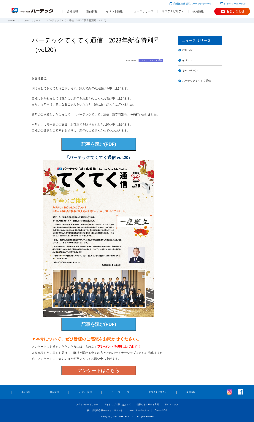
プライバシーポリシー (87, 404)
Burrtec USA (161, 410)
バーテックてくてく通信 (196, 80)
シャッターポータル (235, 3)
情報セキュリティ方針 (148, 404)
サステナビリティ (173, 11)
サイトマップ (171, 404)
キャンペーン (190, 70)
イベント (187, 60)
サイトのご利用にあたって (117, 404)
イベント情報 (114, 11)
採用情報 (198, 11)
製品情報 (92, 11)
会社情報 (72, 11)
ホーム (11, 20)
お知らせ (187, 49)
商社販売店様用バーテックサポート (192, 3)
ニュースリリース (142, 11)
